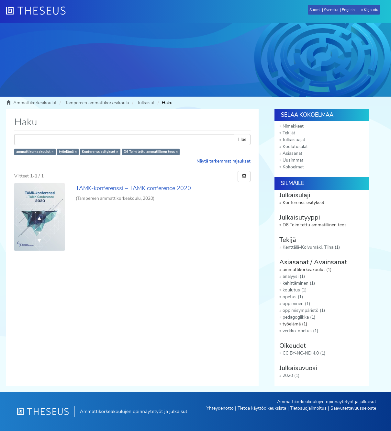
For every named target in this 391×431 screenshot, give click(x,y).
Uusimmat (293, 160)
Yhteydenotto (220, 408)
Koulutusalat (295, 146)
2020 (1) (291, 375)
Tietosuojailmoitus (308, 408)
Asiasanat (292, 153)
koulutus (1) (295, 290)
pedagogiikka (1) (299, 317)
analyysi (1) (294, 276)
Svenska (331, 9)
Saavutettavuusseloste (353, 408)
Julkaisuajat (294, 140)
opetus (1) (293, 297)
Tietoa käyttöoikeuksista (262, 408)
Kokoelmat (293, 167)
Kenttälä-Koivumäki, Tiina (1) (311, 247)
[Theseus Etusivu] (38, 11)
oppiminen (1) (296, 304)
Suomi (314, 9)
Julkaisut (146, 103)
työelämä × (68, 151)
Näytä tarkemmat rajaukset (223, 161)
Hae (242, 139)
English (348, 9)
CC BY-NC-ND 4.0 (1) (304, 353)
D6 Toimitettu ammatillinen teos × (151, 151)
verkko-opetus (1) (300, 331)
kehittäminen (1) (299, 283)
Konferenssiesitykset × (100, 151)
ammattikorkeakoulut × (34, 151)
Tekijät (289, 133)
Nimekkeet (293, 126)
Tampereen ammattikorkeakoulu (97, 103)
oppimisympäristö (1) (304, 310)
